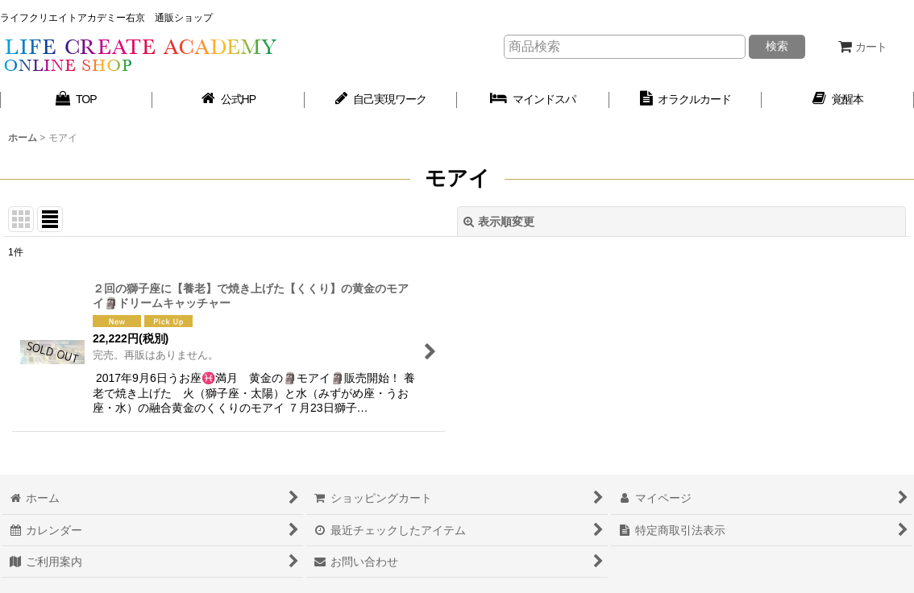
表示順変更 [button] (498, 221)
